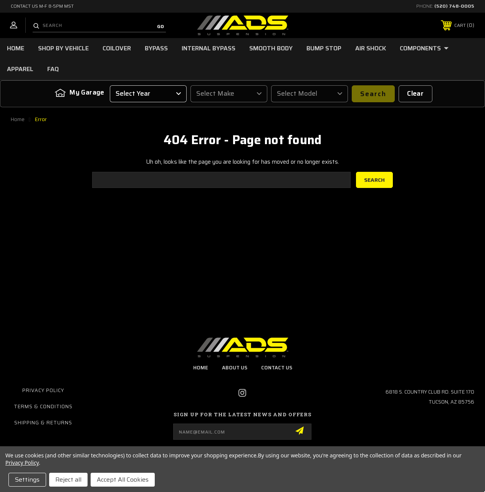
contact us (276, 368)
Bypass (156, 48)
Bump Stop (323, 48)
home (200, 368)
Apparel (20, 69)
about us (234, 368)
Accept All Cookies (123, 479)
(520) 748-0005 (454, 6)
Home (15, 48)
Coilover (117, 48)
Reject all (68, 479)
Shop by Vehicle (63, 48)
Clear (415, 93)
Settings (27, 479)
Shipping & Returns (43, 423)
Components (424, 48)
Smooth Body (271, 48)
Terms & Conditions (43, 406)
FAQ (53, 69)
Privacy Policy (43, 390)
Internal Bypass (208, 48)
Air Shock (370, 48)
